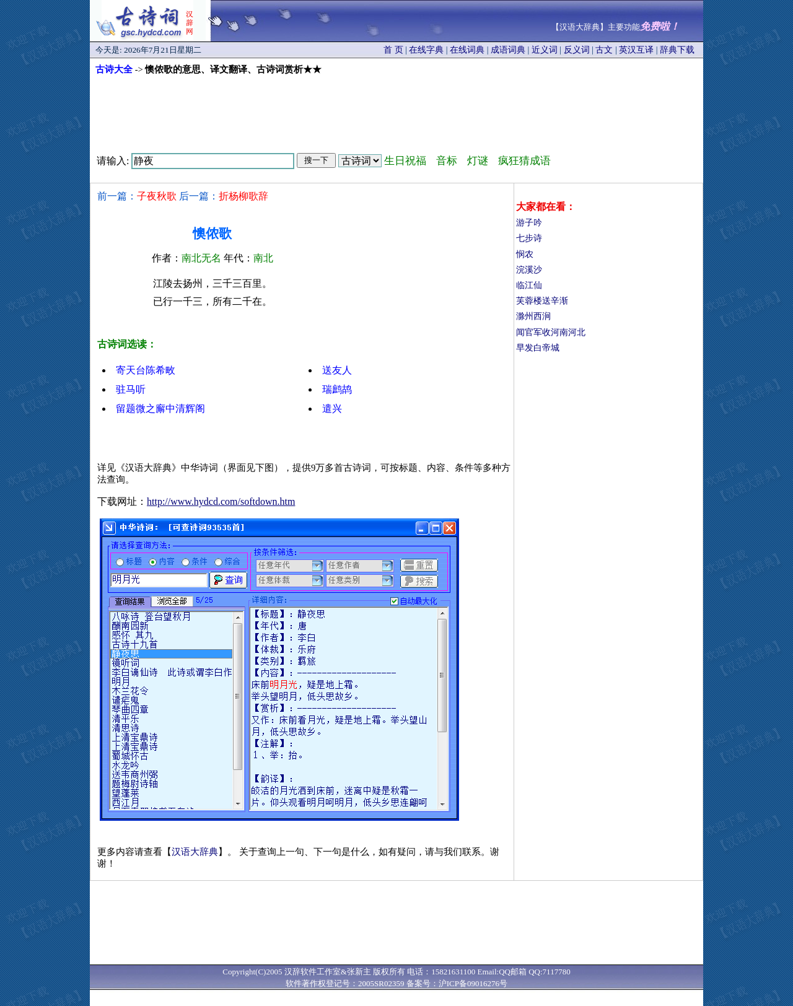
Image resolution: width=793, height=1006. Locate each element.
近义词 (545, 50)
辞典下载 (677, 50)
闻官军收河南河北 (550, 332)
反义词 (577, 50)
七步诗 (529, 238)
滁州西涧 (533, 316)
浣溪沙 (529, 269)
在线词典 (467, 50)
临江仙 (529, 285)
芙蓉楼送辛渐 (542, 300)
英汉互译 (636, 50)
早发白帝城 (537, 347)
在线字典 (426, 50)
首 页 (393, 50)
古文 (604, 50)
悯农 (524, 254)
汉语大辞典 (195, 852)
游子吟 (529, 222)
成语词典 (508, 50)
